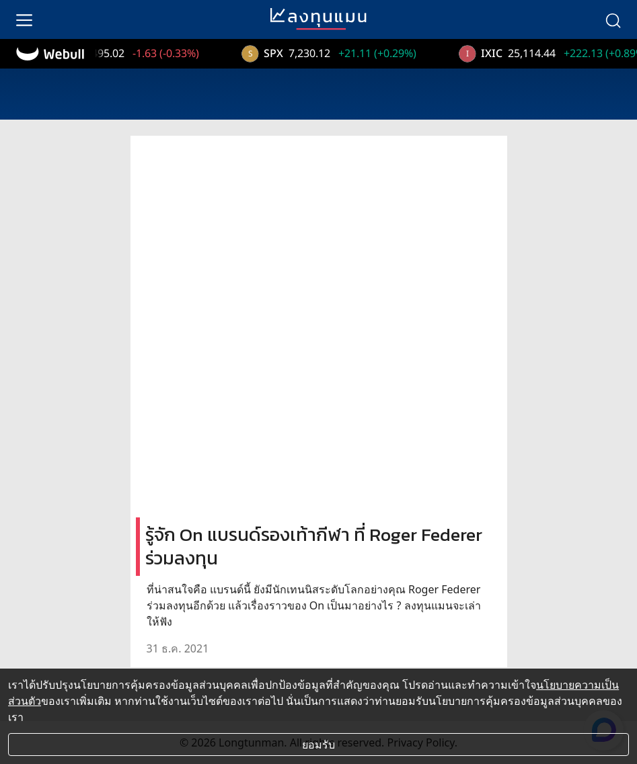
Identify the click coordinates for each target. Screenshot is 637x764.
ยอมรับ (318, 744)
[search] (612, 19)
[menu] (24, 19)
